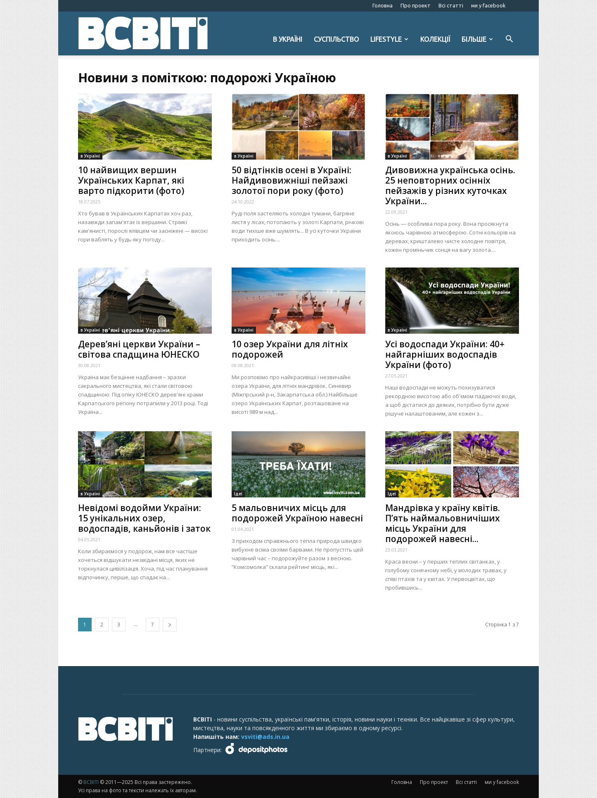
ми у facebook (488, 5)
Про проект (415, 5)
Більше (477, 39)
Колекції (435, 39)
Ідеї (238, 494)
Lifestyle (389, 39)
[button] (509, 40)
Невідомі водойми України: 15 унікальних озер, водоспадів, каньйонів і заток (144, 518)
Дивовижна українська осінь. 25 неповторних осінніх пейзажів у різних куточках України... (450, 185)
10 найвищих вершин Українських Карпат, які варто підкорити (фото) (131, 180)
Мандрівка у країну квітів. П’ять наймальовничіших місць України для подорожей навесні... (442, 523)
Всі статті (450, 5)
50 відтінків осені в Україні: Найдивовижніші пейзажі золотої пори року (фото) (291, 180)
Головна (382, 5)
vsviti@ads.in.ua (265, 737)
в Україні (287, 39)
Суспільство (336, 39)
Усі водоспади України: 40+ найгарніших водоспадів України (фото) (445, 354)
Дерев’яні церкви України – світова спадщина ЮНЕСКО (139, 349)
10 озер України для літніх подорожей (290, 349)
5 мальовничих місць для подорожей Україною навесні (297, 513)
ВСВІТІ (91, 782)
